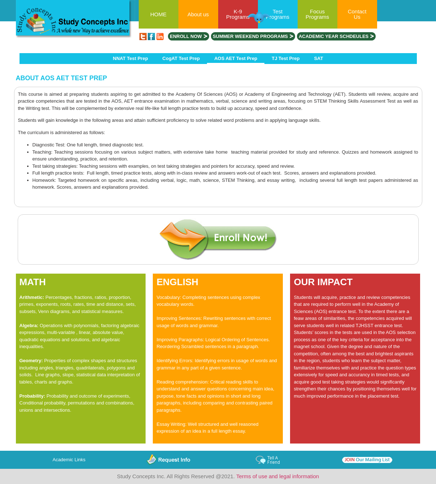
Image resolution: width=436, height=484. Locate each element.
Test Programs (277, 14)
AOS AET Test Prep (235, 58)
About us (198, 14)
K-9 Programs (238, 14)
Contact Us (357, 14)
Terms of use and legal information (277, 476)
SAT (318, 58)
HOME (158, 14)
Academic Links (68, 459)
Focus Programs (317, 14)
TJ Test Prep (285, 58)
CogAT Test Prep (181, 58)
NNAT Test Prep (130, 58)
